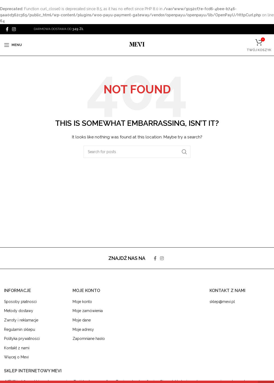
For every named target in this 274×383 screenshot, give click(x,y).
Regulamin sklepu (19, 329)
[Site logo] (137, 44)
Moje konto (82, 301)
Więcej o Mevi (16, 357)
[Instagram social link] (13, 29)
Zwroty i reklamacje (21, 320)
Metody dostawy (18, 311)
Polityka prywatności (22, 338)
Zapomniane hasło (89, 338)
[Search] (137, 152)
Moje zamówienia (88, 311)
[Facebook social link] (7, 29)
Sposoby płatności (20, 301)
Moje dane (82, 320)
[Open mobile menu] (13, 45)
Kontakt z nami (16, 348)
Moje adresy (83, 329)
